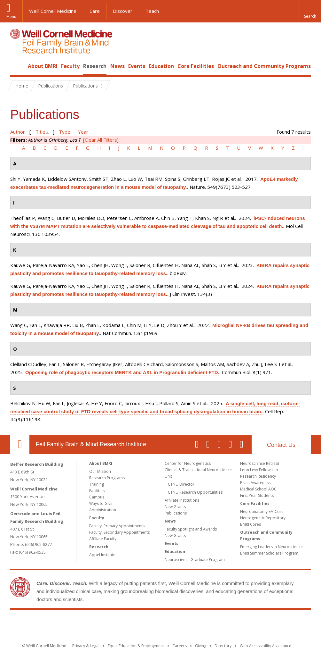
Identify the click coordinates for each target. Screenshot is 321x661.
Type (64, 132)
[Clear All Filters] (101, 140)
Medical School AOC (258, 489)
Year (83, 132)
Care (95, 11)
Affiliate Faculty (102, 538)
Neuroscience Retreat (259, 463)
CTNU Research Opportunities (195, 492)
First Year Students (257, 495)
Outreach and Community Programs (264, 66)
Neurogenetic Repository (263, 518)
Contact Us (281, 445)
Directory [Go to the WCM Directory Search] (223, 645)
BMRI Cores (250, 524)
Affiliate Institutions (182, 500)
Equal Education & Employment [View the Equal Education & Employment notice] (136, 645)
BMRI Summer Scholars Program (269, 553)
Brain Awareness (255, 482)
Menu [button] (11, 16)
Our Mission (100, 471)
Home (17, 66)
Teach (152, 11)
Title (40, 132)
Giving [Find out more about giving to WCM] (200, 645)
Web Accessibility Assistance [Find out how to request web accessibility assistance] (265, 645)
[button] (310, 11)
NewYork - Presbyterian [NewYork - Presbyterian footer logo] (214, 622)
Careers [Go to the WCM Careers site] (179, 645)
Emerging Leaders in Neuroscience (271, 546)
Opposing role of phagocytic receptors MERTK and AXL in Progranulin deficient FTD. (122, 372)
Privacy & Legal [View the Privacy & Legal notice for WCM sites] (85, 645)
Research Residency (258, 476)
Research (94, 66)
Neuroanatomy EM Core (262, 511)
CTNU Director (181, 484)
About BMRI (43, 66)
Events (136, 66)
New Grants (175, 506)
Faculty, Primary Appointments (117, 526)
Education (161, 66)
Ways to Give (101, 503)
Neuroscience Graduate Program (195, 559)
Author (17, 132)
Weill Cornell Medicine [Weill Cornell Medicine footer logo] (114, 622)
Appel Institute (102, 554)
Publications (176, 513)
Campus (96, 497)
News (117, 66)
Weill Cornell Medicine (52, 11)
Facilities (97, 490)
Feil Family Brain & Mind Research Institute (91, 444)
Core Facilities (195, 66)
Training (96, 484)
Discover (122, 11)
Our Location (19, 444)
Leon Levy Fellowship (259, 470)
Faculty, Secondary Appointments (119, 532)
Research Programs (107, 478)
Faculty (70, 66)
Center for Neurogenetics (188, 463)
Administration (102, 510)
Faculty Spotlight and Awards (191, 529)
